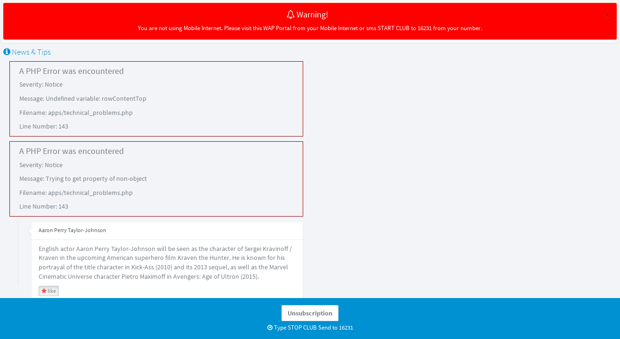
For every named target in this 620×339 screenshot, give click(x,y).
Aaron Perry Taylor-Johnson (72, 230)
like (48, 290)
